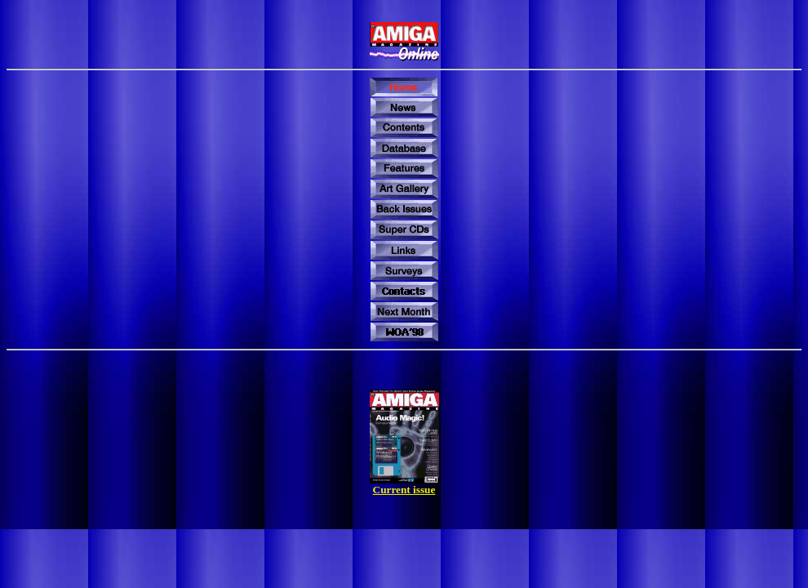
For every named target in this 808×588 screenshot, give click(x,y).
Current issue (404, 489)
